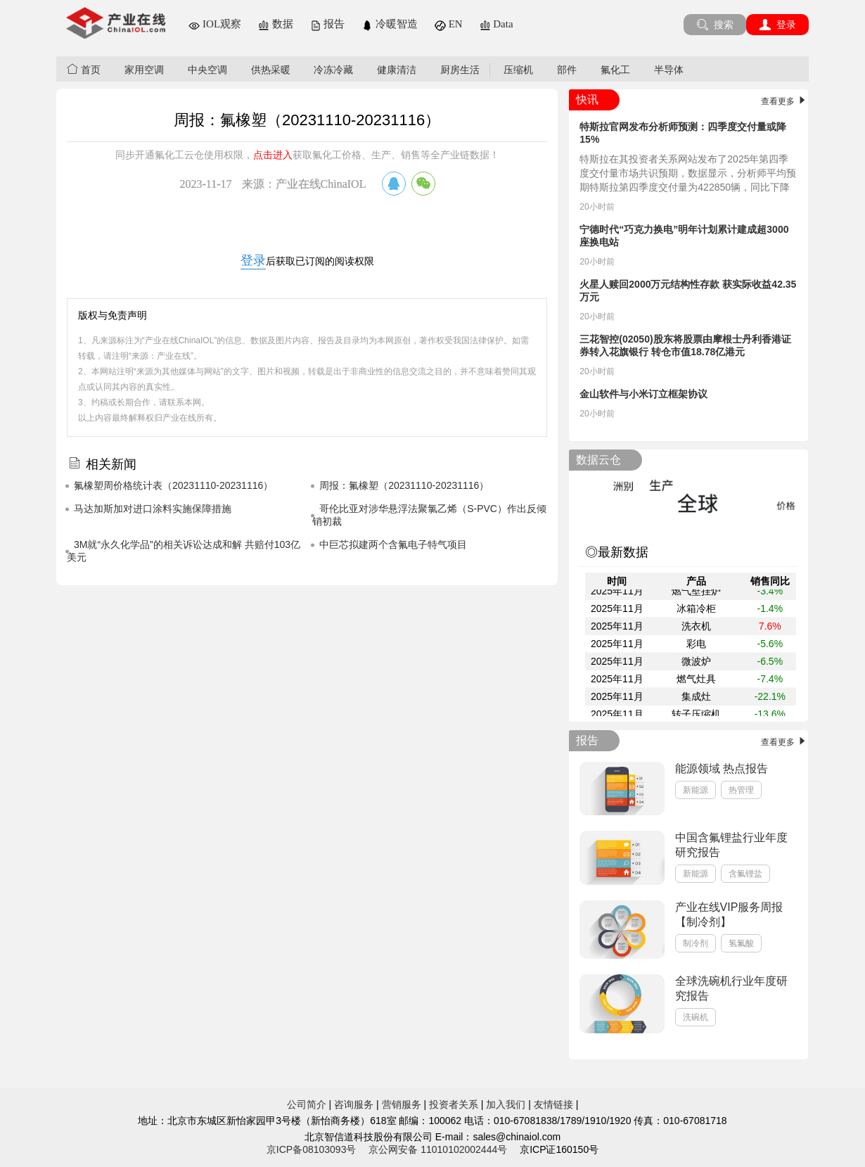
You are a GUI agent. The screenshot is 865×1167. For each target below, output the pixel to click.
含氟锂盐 (745, 874)
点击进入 (273, 154)
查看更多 (784, 101)
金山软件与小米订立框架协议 (643, 394)
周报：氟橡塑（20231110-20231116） (404, 485)
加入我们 (505, 1104)
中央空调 (207, 69)
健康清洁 (396, 69)
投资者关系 (453, 1104)
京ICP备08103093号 (312, 1149)
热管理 (741, 790)
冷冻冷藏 (333, 69)
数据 (275, 24)
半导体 (669, 69)
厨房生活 (460, 69)
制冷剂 (695, 943)
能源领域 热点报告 (721, 768)
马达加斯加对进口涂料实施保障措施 (152, 508)
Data (496, 24)
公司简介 (306, 1104)
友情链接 (553, 1104)
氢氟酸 (741, 943)
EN (449, 24)
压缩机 (518, 69)
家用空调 (144, 69)
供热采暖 (270, 69)
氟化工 (615, 69)
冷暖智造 (389, 24)
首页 (84, 69)
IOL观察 (214, 24)
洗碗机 (695, 1017)
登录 (777, 24)
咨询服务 (353, 1104)
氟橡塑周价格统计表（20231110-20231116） (173, 485)
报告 (327, 24)
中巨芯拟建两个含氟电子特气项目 (393, 544)
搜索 (714, 24)
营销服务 (401, 1104)
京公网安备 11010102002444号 (438, 1149)
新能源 (695, 790)
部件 (567, 69)
